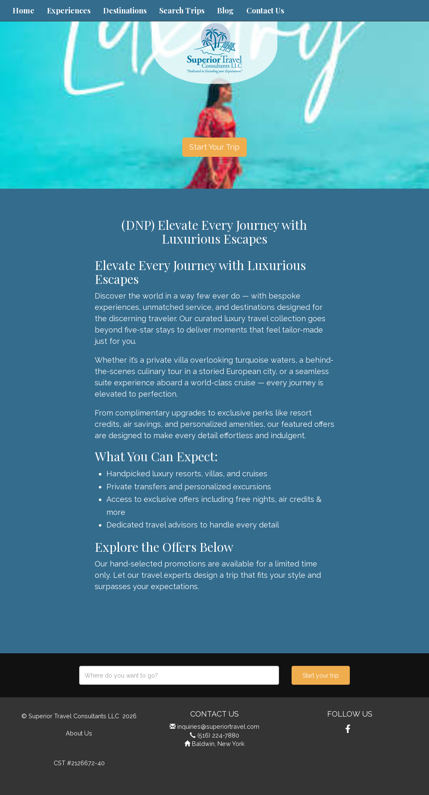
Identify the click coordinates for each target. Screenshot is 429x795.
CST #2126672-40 (79, 762)
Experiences (68, 10)
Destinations (125, 10)
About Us (79, 733)
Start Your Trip (214, 147)
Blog (225, 10)
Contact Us (265, 10)
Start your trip (320, 675)
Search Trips (181, 10)
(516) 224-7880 (218, 735)
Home (23, 10)
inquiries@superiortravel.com (218, 726)
